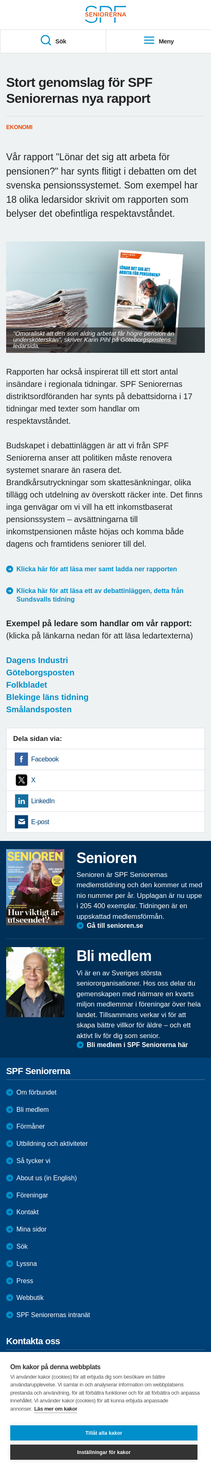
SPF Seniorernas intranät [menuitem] (53, 1314)
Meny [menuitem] (158, 40)
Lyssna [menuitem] (26, 1263)
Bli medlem (32, 1109)
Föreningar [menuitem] (32, 1195)
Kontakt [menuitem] (27, 1212)
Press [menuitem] (24, 1280)
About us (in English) (46, 1178)
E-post (40, 821)
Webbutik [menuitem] (29, 1297)
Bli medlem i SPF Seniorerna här (137, 1044)
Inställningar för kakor (104, 1452)
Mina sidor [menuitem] (31, 1229)
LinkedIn (42, 800)
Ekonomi (19, 127)
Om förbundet (36, 1092)
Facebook (45, 759)
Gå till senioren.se (115, 925)
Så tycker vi (33, 1160)
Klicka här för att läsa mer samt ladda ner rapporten (96, 569)
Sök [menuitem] (53, 40)
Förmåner (30, 1126)
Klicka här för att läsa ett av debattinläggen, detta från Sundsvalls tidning (100, 595)
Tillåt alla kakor (104, 1433)
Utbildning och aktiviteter (52, 1143)
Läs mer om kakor (55, 1409)
